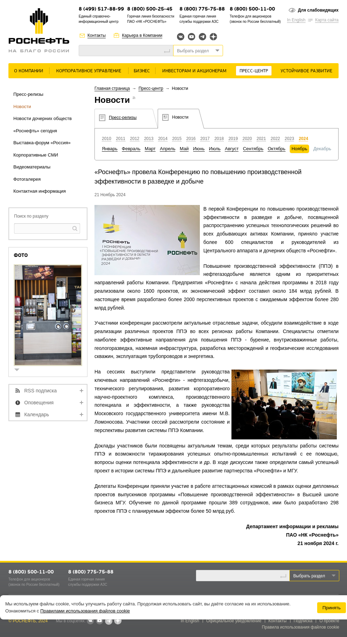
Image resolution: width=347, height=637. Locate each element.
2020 (247, 138)
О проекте (329, 620)
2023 (289, 138)
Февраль (131, 148)
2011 (120, 138)
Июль (215, 148)
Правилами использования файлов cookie (85, 610)
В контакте (90, 621)
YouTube (191, 36)
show (19, 370)
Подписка (303, 620)
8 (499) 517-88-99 (101, 9)
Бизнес (142, 71)
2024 (303, 138)
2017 (205, 138)
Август (231, 148)
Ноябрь (299, 148)
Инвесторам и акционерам (194, 71)
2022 (275, 138)
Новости (22, 106)
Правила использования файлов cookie (301, 627)
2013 (148, 138)
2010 (106, 138)
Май (184, 148)
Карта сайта (327, 20)
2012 (134, 138)
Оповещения (39, 402)
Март (150, 148)
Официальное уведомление (233, 620)
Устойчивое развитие (306, 71)
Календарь (36, 414)
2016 (191, 138)
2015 (177, 138)
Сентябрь (253, 148)
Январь (110, 148)
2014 (163, 138)
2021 (261, 138)
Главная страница (112, 88)
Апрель (167, 148)
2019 (233, 138)
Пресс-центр (254, 71)
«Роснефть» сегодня (35, 130)
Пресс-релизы (28, 94)
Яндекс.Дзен (213, 36)
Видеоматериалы (32, 167)
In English (296, 20)
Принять (331, 607)
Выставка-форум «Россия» (42, 142)
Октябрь (276, 148)
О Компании (28, 71)
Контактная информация (39, 191)
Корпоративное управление (88, 71)
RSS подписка (40, 390)
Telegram (202, 36)
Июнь (199, 148)
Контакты (96, 35)
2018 (219, 138)
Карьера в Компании (142, 35)
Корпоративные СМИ (35, 155)
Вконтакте (180, 36)
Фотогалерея (27, 179)
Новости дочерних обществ (42, 118)
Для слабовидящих (318, 10)
